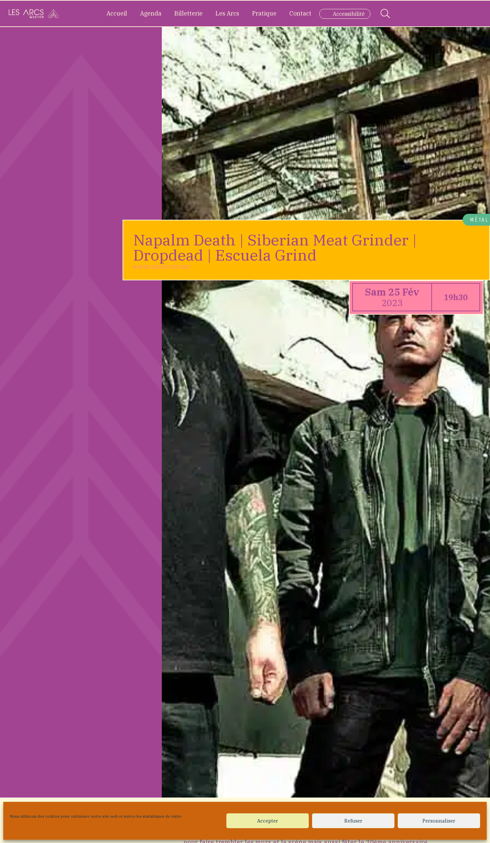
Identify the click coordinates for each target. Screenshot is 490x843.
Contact (300, 13)
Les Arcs (227, 13)
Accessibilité (349, 14)
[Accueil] (33, 13)
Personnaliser (438, 821)
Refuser (353, 821)
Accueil (116, 13)
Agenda (150, 13)
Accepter (267, 821)
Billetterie (188, 13)
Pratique (264, 13)
